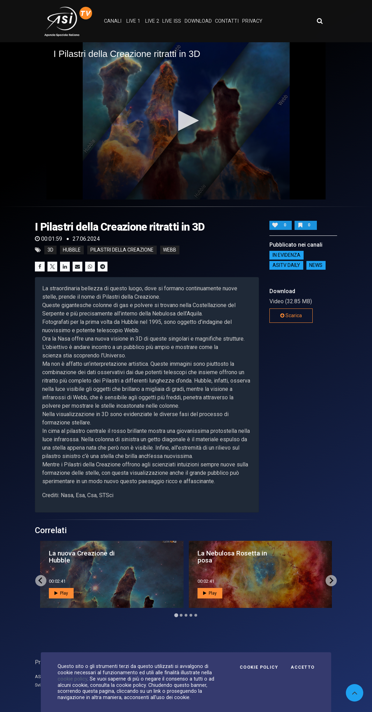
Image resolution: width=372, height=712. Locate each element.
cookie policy (72, 679)
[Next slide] (331, 580)
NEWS (315, 265)
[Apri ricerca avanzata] (319, 21)
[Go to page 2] (181, 615)
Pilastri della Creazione (122, 250)
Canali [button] (112, 21)
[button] (186, 120)
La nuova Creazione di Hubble (82, 556)
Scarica (291, 315)
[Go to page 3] (186, 615)
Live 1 (133, 21)
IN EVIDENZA (286, 255)
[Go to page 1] (176, 615)
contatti (227, 21)
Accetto (302, 667)
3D (50, 250)
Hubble (72, 250)
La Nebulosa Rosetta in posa (232, 556)
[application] (186, 120)
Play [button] (61, 593)
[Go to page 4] (190, 615)
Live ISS (171, 21)
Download (198, 21)
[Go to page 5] (195, 615)
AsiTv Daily (286, 265)
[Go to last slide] (40, 580)
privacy (252, 21)
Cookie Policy (259, 667)
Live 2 (152, 21)
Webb (169, 250)
